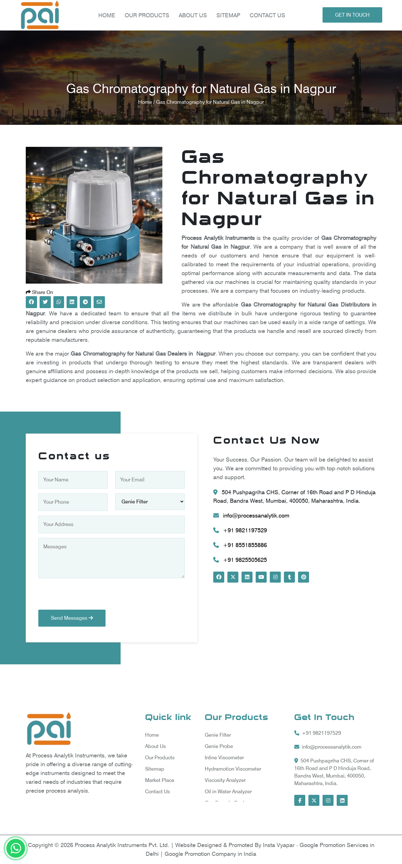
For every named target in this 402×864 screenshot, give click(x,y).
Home (106, 15)
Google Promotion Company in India (210, 853)
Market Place (159, 780)
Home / (147, 102)
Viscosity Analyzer (225, 780)
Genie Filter (218, 735)
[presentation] (86, 597)
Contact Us (267, 15)
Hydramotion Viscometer (233, 769)
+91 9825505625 (240, 560)
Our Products (160, 758)
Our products (146, 15)
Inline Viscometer (224, 758)
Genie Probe (219, 746)
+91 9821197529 (240, 530)
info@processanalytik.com (251, 515)
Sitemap (228, 15)
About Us (192, 15)
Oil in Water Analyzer (228, 792)
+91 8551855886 (240, 545)
